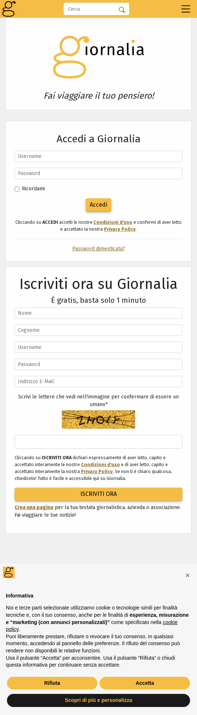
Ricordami (33, 189)
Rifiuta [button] (52, 683)
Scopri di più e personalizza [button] (98, 700)
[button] (187, 575)
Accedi (98, 204)
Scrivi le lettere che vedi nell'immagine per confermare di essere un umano (98, 401)
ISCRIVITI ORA (98, 493)
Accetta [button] (145, 683)
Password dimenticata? (98, 249)
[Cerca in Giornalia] (122, 9)
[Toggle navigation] (186, 9)
